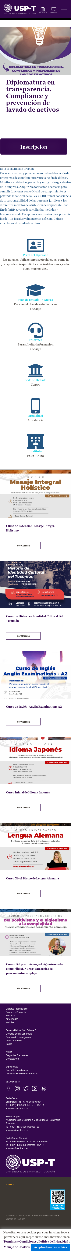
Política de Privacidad (53, 1241)
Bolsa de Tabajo (14, 1041)
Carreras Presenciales (16, 1009)
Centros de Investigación (18, 1037)
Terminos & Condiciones (18, 1216)
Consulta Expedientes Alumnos (21, 1074)
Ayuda (9, 1052)
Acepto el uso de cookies (50, 1247)
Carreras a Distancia (16, 1012)
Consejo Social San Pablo (19, 1034)
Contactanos (12, 1059)
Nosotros (10, 1016)
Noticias (10, 1022)
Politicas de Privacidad (45, 1216)
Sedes (9, 1044)
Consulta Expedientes (17, 1070)
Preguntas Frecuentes (17, 1055)
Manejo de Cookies (17, 1247)
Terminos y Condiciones (20, 1241)
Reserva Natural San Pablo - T (21, 1030)
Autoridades (12, 1019)
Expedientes (12, 1067)
